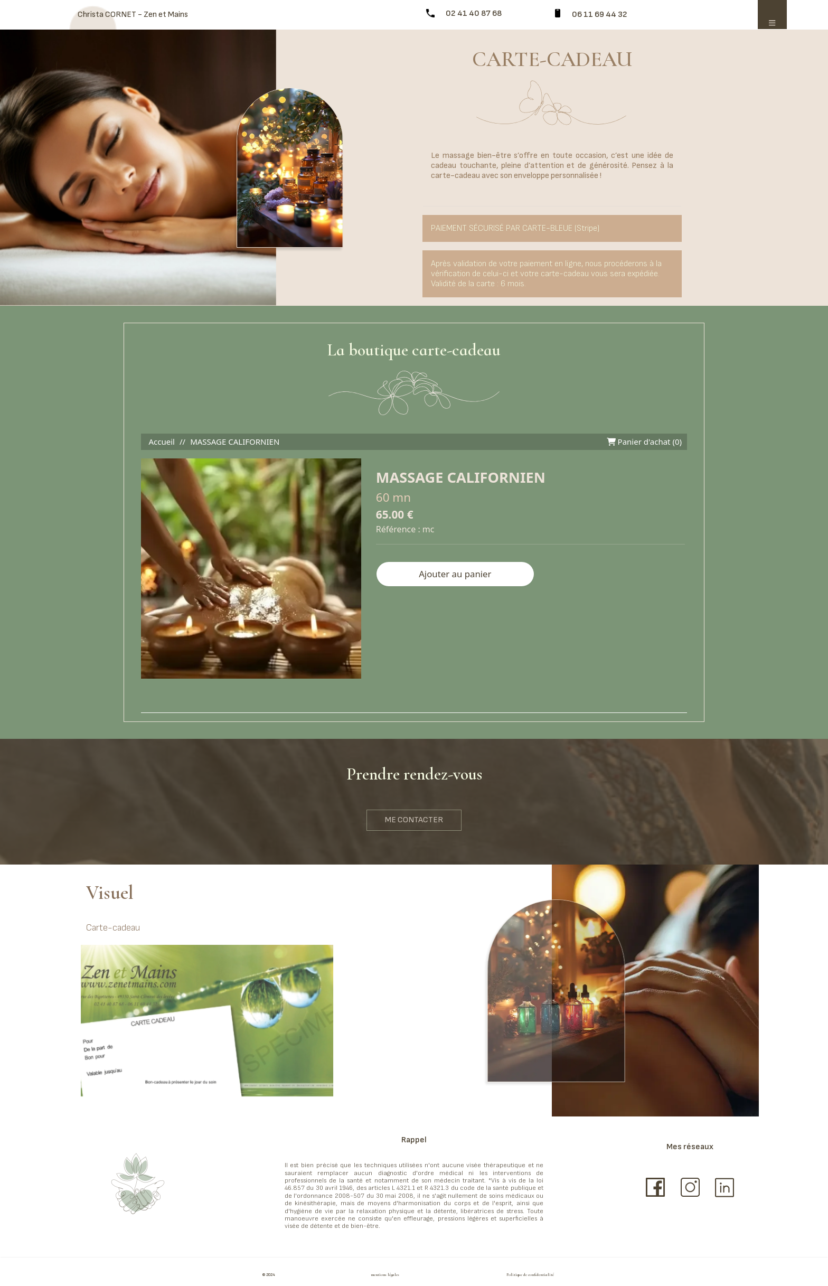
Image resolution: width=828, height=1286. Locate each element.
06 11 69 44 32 (599, 15)
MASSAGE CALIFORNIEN (234, 441)
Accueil (162, 441)
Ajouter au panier (455, 574)
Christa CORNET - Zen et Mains (133, 15)
